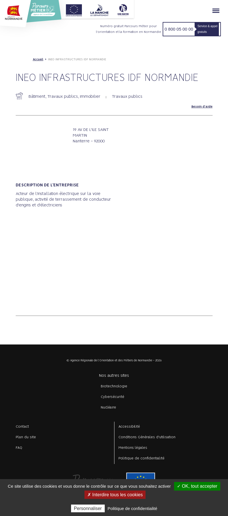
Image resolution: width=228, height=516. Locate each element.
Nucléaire (108, 407)
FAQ (19, 448)
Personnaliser (88, 508)
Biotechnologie (114, 386)
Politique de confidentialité (141, 458)
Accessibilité (129, 427)
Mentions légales (132, 448)
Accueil (38, 59)
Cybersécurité (112, 397)
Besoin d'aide (202, 106)
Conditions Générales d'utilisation (146, 437)
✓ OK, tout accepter (197, 486)
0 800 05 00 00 (179, 29)
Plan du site (26, 437)
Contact (22, 427)
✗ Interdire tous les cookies (115, 494)
